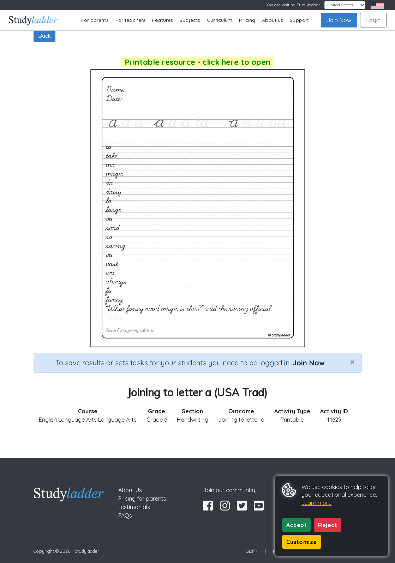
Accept (296, 524)
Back (44, 35)
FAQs (125, 515)
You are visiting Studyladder (293, 4)
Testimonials (134, 507)
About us (272, 20)
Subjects (190, 20)
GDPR (252, 551)
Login (373, 20)
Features (162, 20)
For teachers (130, 20)
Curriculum (219, 20)
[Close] (352, 361)
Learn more (316, 502)
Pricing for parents (142, 498)
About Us (130, 490)
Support (299, 20)
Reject (327, 524)
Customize (301, 541)
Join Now (339, 20)
